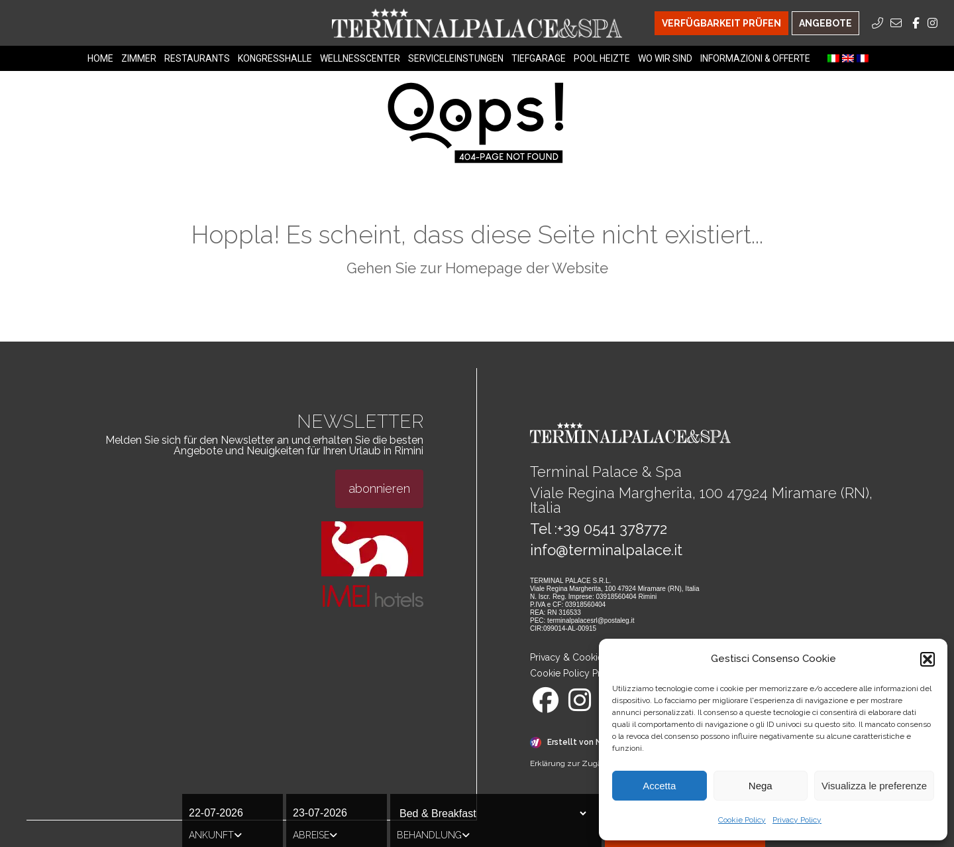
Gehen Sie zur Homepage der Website (477, 268)
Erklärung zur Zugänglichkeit (583, 763)
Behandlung (433, 835)
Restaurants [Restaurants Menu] (197, 58)
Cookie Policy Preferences (586, 673)
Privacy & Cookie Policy (581, 657)
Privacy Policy (797, 819)
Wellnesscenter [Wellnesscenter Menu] (360, 58)
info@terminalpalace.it (606, 549)
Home (100, 58)
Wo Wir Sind (665, 58)
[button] (927, 659)
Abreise (315, 835)
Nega (760, 785)
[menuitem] (833, 58)
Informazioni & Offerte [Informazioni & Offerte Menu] (755, 58)
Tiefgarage (538, 58)
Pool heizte (602, 58)
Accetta (659, 785)
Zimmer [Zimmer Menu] (138, 58)
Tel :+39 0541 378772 (598, 528)
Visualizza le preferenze (874, 785)
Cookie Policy (742, 819)
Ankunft (215, 835)
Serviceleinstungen (456, 58)
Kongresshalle (275, 58)
